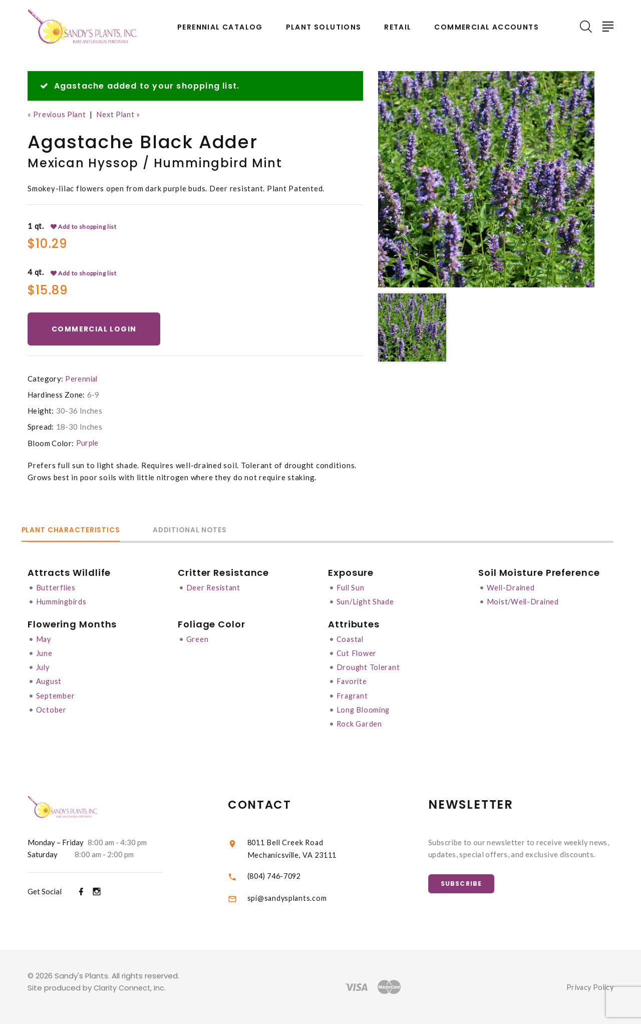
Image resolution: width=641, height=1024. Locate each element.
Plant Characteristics (78, 531)
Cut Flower (357, 653)
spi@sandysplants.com (298, 897)
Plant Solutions (324, 27)
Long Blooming (364, 709)
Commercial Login (96, 329)
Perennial (82, 380)
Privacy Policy (588, 986)
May (44, 639)
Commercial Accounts (486, 27)
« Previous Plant (58, 114)
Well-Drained (512, 588)
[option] (486, 179)
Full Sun (351, 588)
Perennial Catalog (220, 27)
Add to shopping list (84, 226)
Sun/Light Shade (366, 602)
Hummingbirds (62, 602)
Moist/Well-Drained (524, 602)
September (55, 695)
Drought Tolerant (369, 667)
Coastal (351, 639)
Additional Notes (212, 531)
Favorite (353, 681)
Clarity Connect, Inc (130, 987)
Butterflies (56, 588)
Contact (271, 804)
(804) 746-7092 (287, 875)
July (43, 667)
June (44, 653)
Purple (87, 444)
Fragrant (353, 695)
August (49, 681)
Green (197, 639)
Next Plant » (121, 114)
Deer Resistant (214, 588)
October (51, 709)
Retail (397, 27)
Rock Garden (360, 723)
